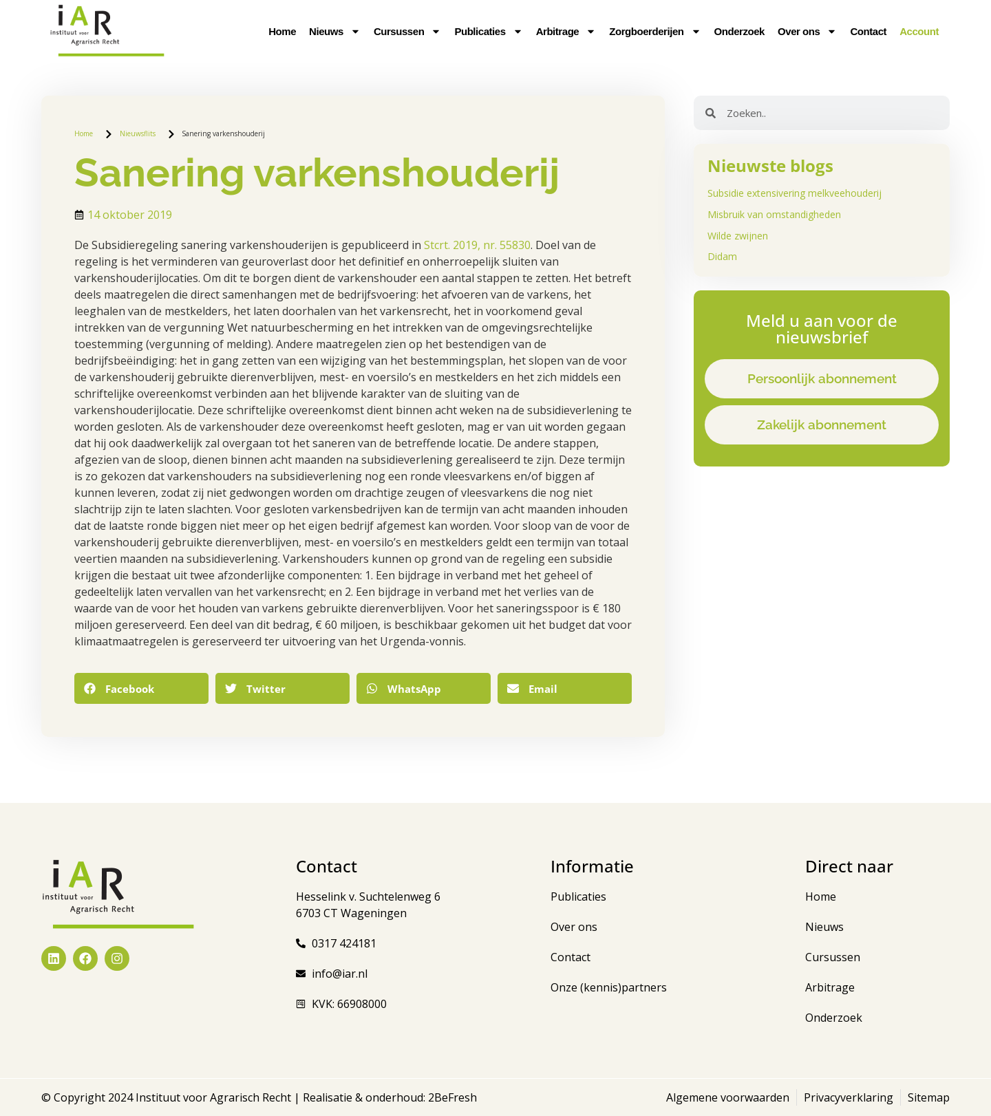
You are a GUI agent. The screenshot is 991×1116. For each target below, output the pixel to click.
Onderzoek (739, 31)
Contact (868, 31)
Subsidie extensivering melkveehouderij (794, 193)
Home (282, 31)
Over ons (807, 32)
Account (919, 31)
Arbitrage (566, 32)
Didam (722, 256)
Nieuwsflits (138, 133)
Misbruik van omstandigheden (774, 214)
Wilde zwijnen (737, 235)
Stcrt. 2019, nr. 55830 (477, 245)
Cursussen (407, 32)
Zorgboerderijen (655, 32)
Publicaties (488, 32)
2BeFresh (451, 1097)
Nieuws (335, 32)
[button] (141, 688)
